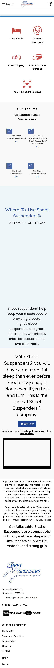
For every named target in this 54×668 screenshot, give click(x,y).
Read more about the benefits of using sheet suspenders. (27, 432)
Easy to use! (45, 519)
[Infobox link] (16, 33)
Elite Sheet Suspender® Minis (38, 172)
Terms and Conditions (13, 636)
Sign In (5, 664)
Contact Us (8, 631)
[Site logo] (27, 4)
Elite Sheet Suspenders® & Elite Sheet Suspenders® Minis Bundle (38, 140)
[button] (9, 131)
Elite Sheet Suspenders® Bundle (16, 137)
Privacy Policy (9, 641)
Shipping (6, 646)
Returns (6, 650)
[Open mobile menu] (7, 4)
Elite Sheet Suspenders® (16, 172)
